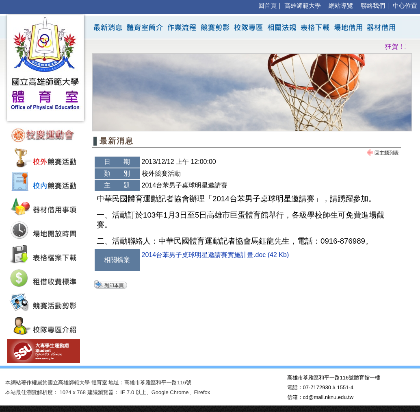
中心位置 (405, 5)
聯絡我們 (373, 5)
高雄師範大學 (302, 5)
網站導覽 (341, 5)
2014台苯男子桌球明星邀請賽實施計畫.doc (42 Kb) (215, 254)
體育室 (99, 382)
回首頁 (267, 5)
